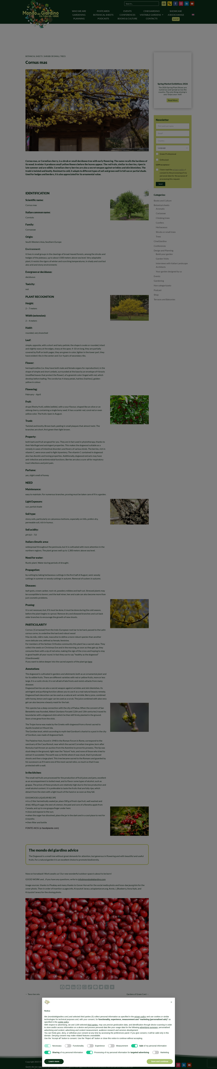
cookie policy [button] (63, 1022)
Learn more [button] (54, 1061)
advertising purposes (149, 1027)
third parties (93, 1025)
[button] (171, 1002)
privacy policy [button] (140, 1017)
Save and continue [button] (159, 1061)
